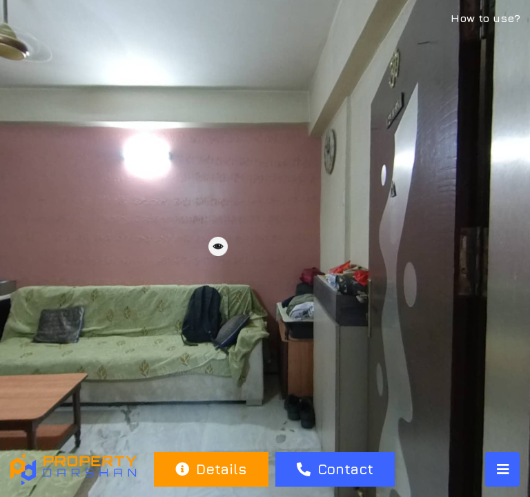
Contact (335, 469)
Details (210, 469)
